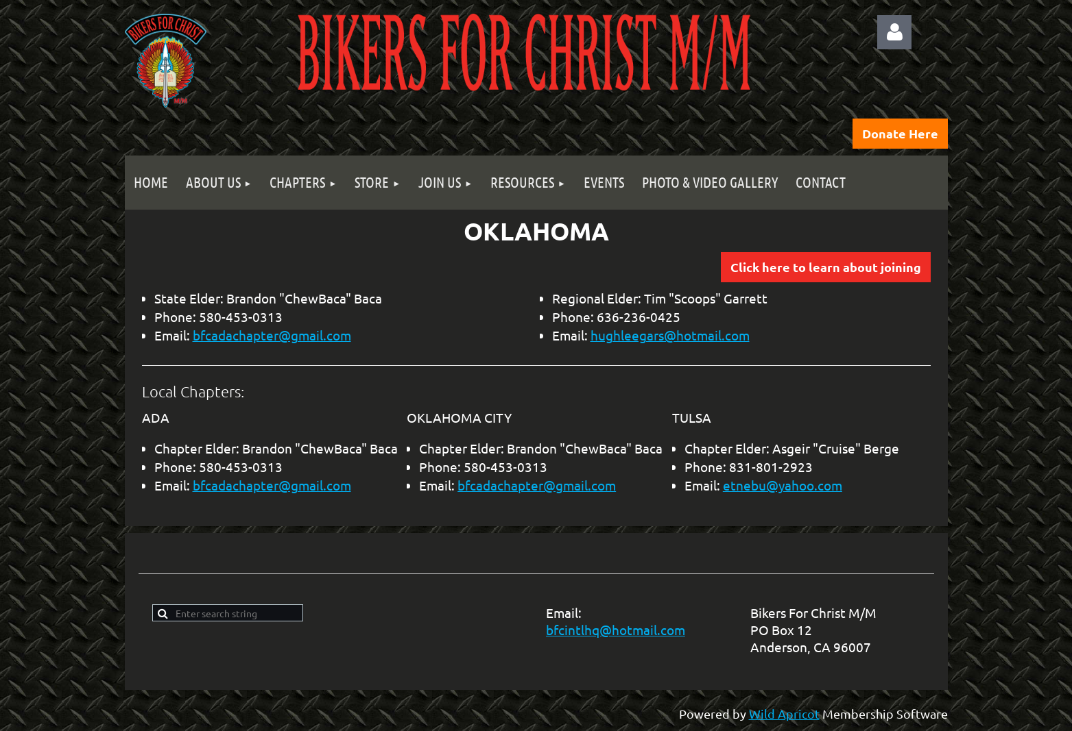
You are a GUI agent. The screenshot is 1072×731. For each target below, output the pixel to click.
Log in (894, 32)
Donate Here (900, 133)
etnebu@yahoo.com (782, 485)
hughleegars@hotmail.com (670, 335)
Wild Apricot (784, 713)
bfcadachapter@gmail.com (272, 335)
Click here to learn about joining (825, 267)
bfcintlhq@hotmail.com (615, 629)
